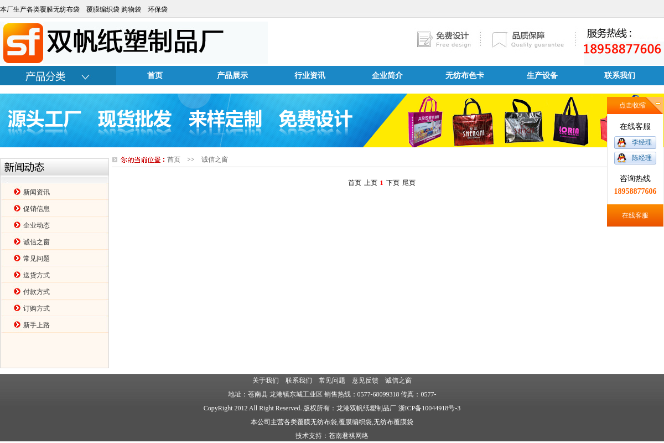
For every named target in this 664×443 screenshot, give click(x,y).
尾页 (409, 183)
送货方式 (36, 275)
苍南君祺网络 (349, 436)
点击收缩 (632, 105)
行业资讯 (309, 75)
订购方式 (36, 308)
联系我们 (619, 75)
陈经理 (642, 158)
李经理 (642, 142)
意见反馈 (365, 380)
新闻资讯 (36, 192)
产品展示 (232, 75)
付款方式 (36, 292)
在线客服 (635, 215)
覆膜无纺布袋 (317, 422)
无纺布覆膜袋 (393, 422)
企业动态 (36, 225)
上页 (370, 183)
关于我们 (265, 380)
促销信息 (36, 209)
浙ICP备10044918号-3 (429, 408)
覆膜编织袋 (355, 422)
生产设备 (542, 75)
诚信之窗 (36, 242)
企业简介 (387, 75)
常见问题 (36, 258)
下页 (393, 183)
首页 (155, 75)
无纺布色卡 (464, 75)
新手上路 (36, 325)
